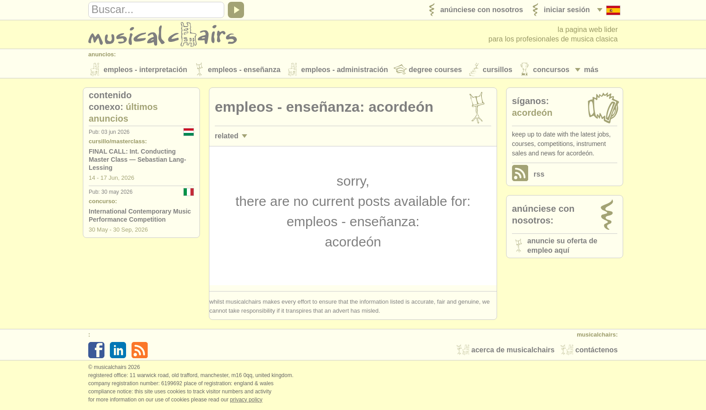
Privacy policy (246, 400)
